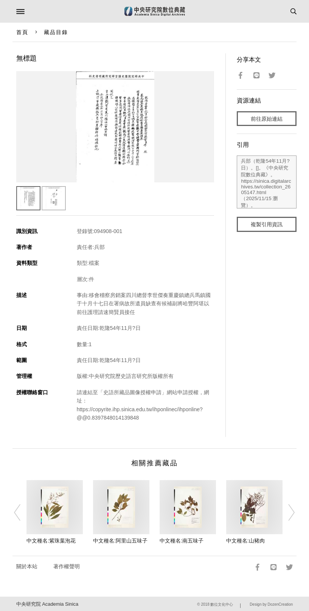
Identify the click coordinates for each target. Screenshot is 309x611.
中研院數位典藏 (154, 11)
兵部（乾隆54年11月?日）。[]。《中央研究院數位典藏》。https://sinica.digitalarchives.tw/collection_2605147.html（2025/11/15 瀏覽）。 (267, 181)
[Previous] (22, 512)
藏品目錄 (56, 32)
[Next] (286, 512)
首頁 (22, 32)
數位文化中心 (221, 604)
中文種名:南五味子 (181, 541)
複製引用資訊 (267, 224)
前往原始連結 (267, 119)
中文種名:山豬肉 (245, 541)
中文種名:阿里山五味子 (120, 541)
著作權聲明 (66, 566)
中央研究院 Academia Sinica (47, 604)
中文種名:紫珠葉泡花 (51, 541)
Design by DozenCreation (271, 604)
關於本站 (26, 566)
